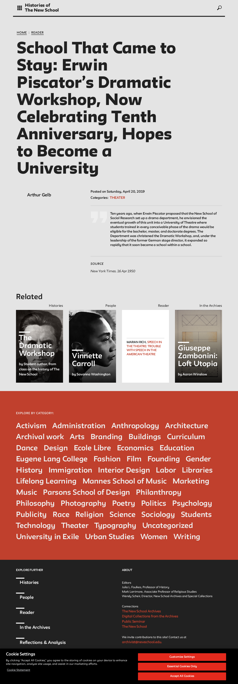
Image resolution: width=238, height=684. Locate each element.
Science (123, 515)
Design (56, 448)
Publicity (31, 515)
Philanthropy (158, 493)
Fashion (107, 459)
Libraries (197, 470)
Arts (77, 437)
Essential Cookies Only (182, 669)
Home (22, 33)
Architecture (186, 426)
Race (61, 515)
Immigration (70, 470)
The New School (42, 10)
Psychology (192, 504)
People (27, 598)
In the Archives (35, 628)
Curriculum (186, 437)
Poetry (123, 504)
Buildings (144, 437)
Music (26, 493)
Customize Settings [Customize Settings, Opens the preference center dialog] (182, 659)
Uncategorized (167, 526)
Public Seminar (133, 621)
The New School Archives (141, 611)
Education (177, 448)
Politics (153, 504)
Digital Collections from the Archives (150, 616)
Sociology (158, 515)
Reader (37, 33)
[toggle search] (219, 8)
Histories (29, 583)
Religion (89, 515)
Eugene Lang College (52, 459)
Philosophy (35, 504)
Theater (117, 197)
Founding (163, 459)
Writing (186, 537)
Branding (107, 437)
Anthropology (135, 426)
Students (196, 515)
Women (154, 537)
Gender (198, 459)
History (29, 470)
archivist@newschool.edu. (142, 642)
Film (134, 459)
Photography (83, 504)
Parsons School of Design (86, 493)
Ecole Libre (92, 448)
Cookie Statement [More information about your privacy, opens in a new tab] (18, 673)
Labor (166, 470)
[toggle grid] (19, 8)
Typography (115, 526)
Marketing (191, 481)
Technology (35, 526)
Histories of (37, 5)
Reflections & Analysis (43, 643)
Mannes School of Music (125, 481)
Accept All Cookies (182, 678)
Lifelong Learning (46, 481)
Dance (27, 448)
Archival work (40, 437)
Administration (78, 426)
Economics (135, 448)
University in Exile (47, 537)
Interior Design (124, 470)
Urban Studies (109, 537)
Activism (31, 426)
